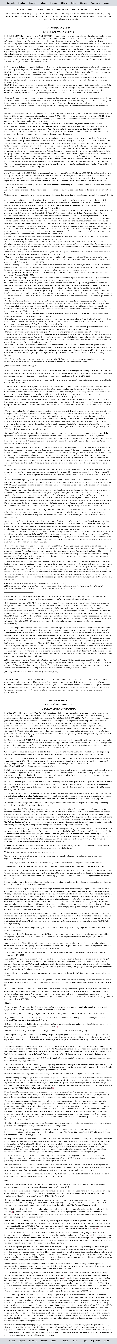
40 (53, 1088)
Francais (11, 3)
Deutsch (32, 3)
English (21, 3)
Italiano (43, 3)
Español (53, 3)
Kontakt (96, 9)
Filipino (64, 3)
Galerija (40, 9)
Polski (73, 3)
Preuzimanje (62, 9)
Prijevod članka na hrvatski (58, 700)
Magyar (83, 3)
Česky (106, 3)
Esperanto (95, 3)
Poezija (50, 9)
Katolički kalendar (81, 9)
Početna (20, 9)
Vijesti (30, 9)
